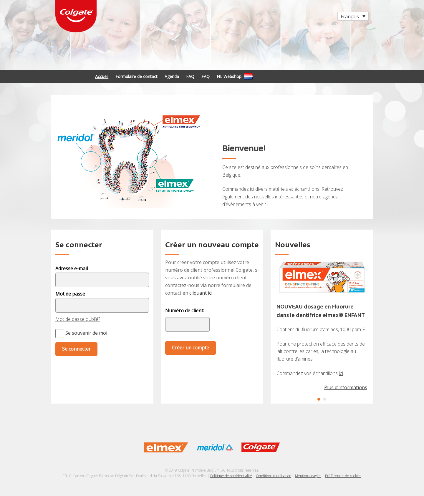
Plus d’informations (345, 387)
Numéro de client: (184, 311)
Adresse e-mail (71, 268)
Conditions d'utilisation (273, 475)
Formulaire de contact (136, 76)
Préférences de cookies (343, 475)
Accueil (101, 76)
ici (341, 373)
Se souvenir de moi (81, 333)
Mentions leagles (308, 475)
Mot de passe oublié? (77, 319)
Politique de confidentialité (231, 475)
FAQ (190, 76)
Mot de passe (70, 294)
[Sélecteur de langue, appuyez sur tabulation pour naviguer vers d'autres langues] (353, 16)
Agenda (172, 76)
